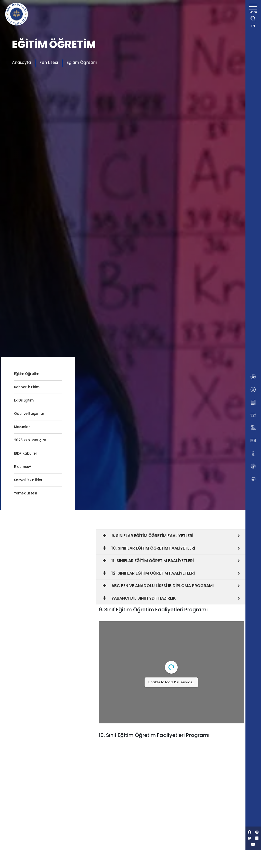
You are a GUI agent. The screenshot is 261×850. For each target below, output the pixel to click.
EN (253, 26)
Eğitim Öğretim (82, 62)
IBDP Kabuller (25, 453)
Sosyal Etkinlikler (28, 479)
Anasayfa (21, 62)
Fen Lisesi (49, 62)
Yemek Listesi (25, 493)
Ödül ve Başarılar (29, 413)
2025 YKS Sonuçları (30, 440)
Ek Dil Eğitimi (24, 400)
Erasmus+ (22, 466)
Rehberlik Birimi (27, 387)
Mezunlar (22, 426)
